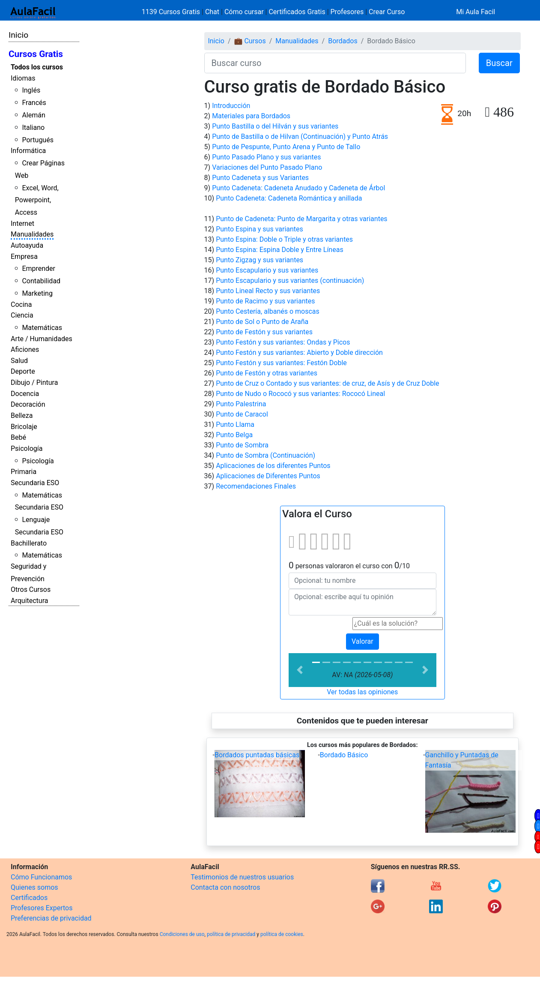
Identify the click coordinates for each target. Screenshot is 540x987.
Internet (22, 223)
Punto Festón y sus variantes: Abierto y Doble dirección (299, 352)
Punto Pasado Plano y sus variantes (266, 157)
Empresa (24, 256)
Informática (28, 151)
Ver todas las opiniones (362, 692)
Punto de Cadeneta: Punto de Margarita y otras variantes (301, 219)
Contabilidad (41, 281)
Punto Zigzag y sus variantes (259, 260)
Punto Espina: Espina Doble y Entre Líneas (279, 250)
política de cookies (281, 934)
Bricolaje (24, 427)
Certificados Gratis (297, 12)
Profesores (347, 12)
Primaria (23, 472)
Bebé (18, 437)
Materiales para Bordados (251, 116)
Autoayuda (27, 245)
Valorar (362, 641)
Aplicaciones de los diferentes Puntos (273, 466)
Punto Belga (234, 435)
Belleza (22, 415)
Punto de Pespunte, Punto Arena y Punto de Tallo (286, 147)
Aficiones (25, 349)
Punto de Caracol (242, 414)
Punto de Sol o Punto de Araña (262, 322)
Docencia (25, 394)
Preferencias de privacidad (51, 918)
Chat (212, 12)
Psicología (26, 448)
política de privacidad (231, 934)
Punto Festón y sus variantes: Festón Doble (281, 363)
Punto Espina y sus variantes (259, 229)
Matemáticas (42, 328)
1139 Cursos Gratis (172, 12)
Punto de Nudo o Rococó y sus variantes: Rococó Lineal (300, 394)
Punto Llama (235, 424)
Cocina (21, 304)
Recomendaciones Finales (256, 486)
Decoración (28, 404)
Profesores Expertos (41, 908)
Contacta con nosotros (225, 887)
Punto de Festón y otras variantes (266, 373)
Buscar (499, 63)
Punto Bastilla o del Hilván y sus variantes (275, 126)
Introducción (231, 106)
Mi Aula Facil (475, 12)
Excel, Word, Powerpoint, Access (37, 200)
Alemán (33, 115)
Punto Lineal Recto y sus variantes (268, 291)
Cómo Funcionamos (41, 877)
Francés (34, 103)
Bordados (343, 41)
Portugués (38, 140)
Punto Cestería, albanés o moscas (267, 311)
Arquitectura (29, 601)
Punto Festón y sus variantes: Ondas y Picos (283, 342)
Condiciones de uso (182, 934)
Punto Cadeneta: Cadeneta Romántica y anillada (289, 198)
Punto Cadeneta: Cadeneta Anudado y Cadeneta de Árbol (298, 188)
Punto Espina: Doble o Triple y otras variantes (284, 239)
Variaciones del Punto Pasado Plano (267, 167)
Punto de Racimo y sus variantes (265, 301)
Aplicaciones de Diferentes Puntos (268, 476)
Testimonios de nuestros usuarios (242, 877)
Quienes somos (34, 887)
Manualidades (32, 234)
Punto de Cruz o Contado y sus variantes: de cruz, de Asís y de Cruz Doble (327, 383)
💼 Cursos (250, 41)
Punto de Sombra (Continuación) (265, 455)
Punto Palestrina (241, 404)
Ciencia (22, 315)
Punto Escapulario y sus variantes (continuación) (290, 280)
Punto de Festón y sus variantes (264, 332)
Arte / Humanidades (41, 339)
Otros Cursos (31, 589)
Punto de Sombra (242, 445)
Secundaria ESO (35, 483)
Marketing (37, 293)
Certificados (29, 898)
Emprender (38, 268)
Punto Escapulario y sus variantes (267, 270)
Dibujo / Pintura (34, 382)
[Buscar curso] (335, 63)
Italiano (33, 127)
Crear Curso (387, 12)
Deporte (23, 371)
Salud (19, 361)
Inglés (31, 90)
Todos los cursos (37, 67)
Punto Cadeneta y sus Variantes (260, 178)
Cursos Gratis (36, 54)
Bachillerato (29, 543)
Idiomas (23, 78)
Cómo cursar (244, 12)
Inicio (18, 35)
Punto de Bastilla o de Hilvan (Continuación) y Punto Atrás (300, 136)
